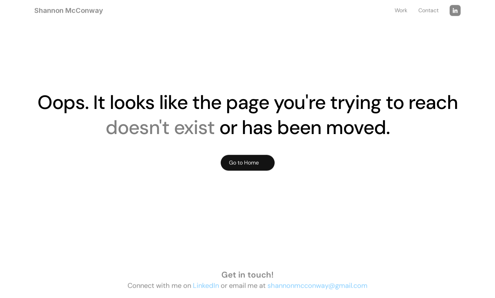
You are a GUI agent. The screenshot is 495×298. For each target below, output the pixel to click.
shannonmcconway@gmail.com (317, 286)
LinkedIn (206, 286)
